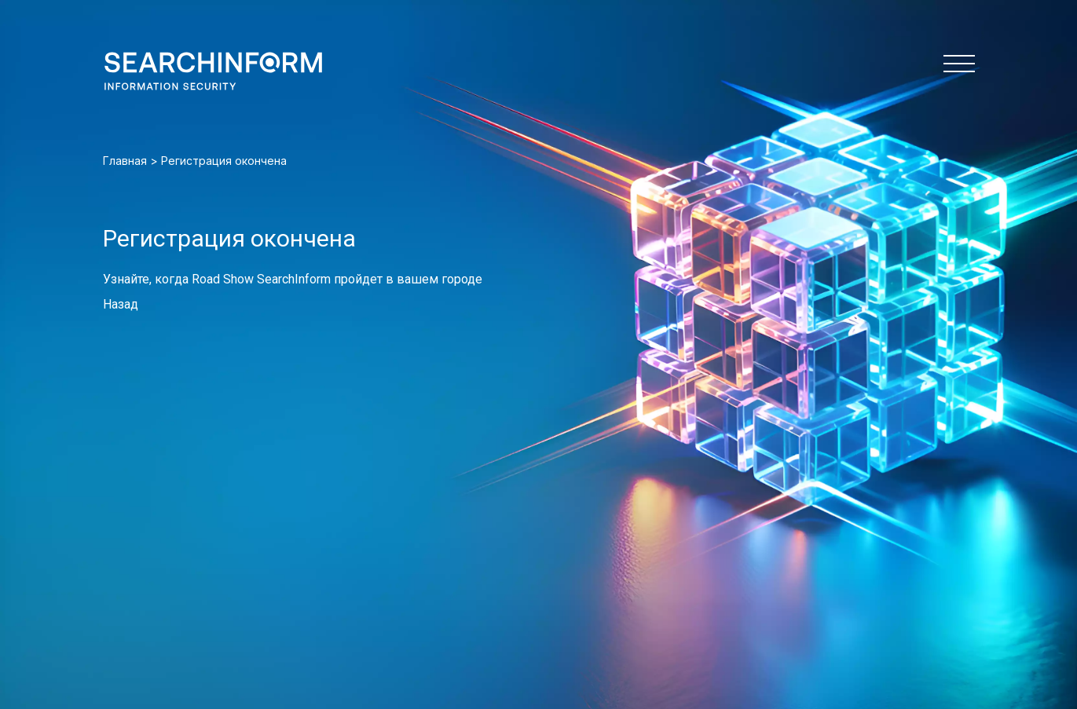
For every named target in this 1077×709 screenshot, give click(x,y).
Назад (120, 304)
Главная (125, 160)
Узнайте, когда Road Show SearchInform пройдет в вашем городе (292, 279)
